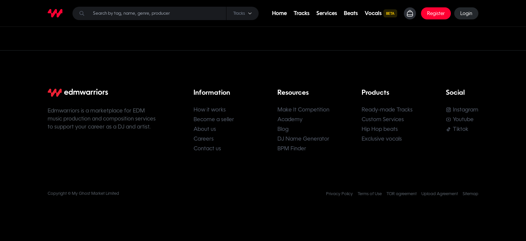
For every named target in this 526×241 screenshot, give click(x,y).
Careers (204, 139)
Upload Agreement (439, 193)
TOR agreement (401, 193)
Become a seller (214, 119)
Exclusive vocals (382, 139)
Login (466, 13)
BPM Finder (291, 148)
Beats (351, 13)
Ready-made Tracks (387, 109)
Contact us (207, 148)
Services (326, 13)
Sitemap (470, 193)
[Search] (165, 13)
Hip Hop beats (380, 129)
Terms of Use (370, 193)
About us (205, 129)
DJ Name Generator (303, 139)
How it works (210, 109)
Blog (282, 129)
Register (436, 13)
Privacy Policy (339, 193)
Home (279, 13)
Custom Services (383, 119)
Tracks (302, 13)
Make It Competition (303, 109)
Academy (290, 119)
